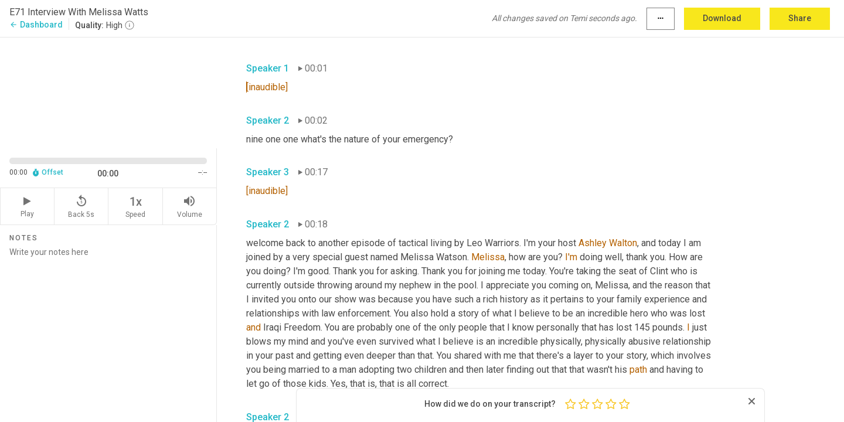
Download (722, 18)
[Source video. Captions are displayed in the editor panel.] (108, 92)
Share (799, 18)
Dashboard (36, 24)
